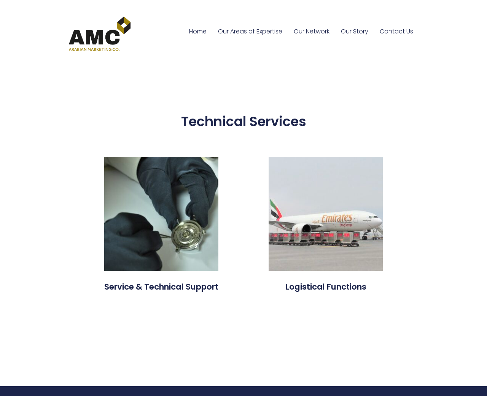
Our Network (311, 31)
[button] (161, 287)
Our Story (354, 31)
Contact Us (396, 31)
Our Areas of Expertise (250, 31)
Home (198, 31)
